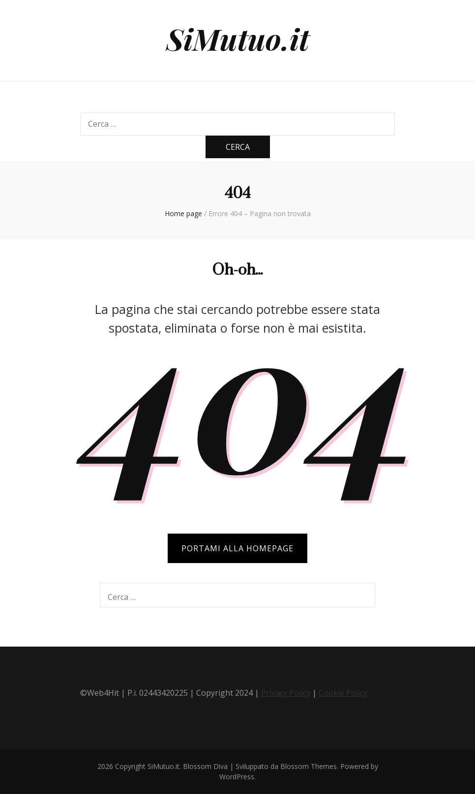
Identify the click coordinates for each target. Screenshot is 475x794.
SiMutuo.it (237, 38)
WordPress (236, 776)
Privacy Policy (285, 692)
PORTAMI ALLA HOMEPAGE (237, 548)
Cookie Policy (343, 692)
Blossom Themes (308, 766)
